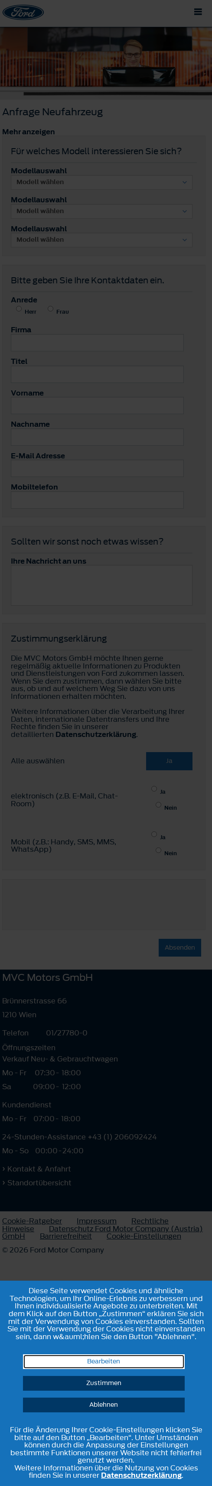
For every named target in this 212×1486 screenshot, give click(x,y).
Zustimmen (103, 1383)
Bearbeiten (103, 1361)
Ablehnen (103, 1404)
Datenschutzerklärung (141, 1475)
